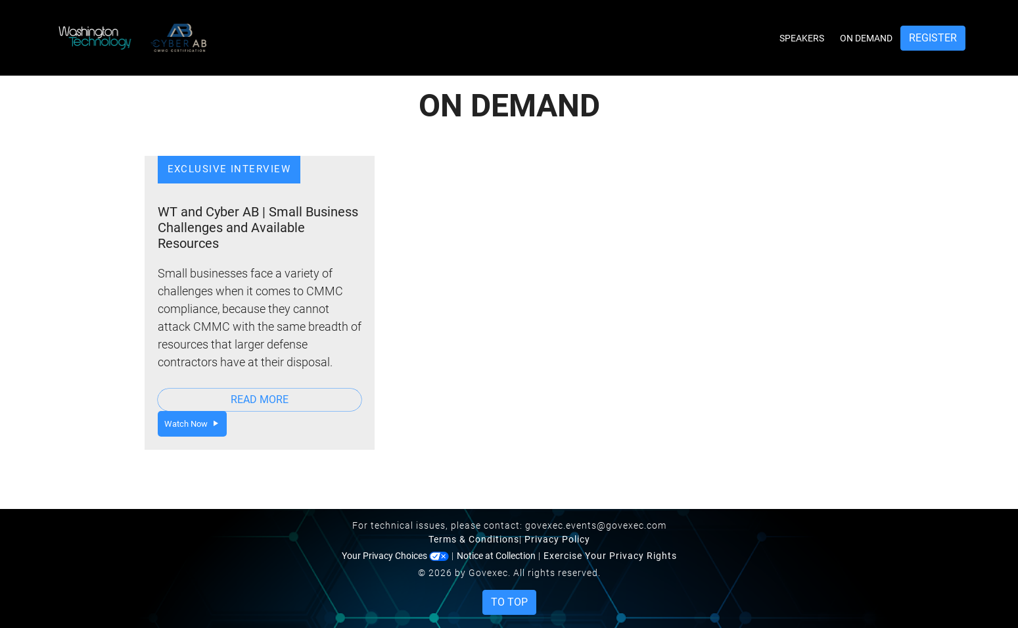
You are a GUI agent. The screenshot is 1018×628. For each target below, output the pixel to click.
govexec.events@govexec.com (595, 525)
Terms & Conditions (473, 539)
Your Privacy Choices (395, 555)
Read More (260, 399)
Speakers (801, 38)
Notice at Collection (496, 555)
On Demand (866, 38)
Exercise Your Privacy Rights (610, 555)
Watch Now (192, 424)
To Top (509, 602)
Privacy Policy (557, 539)
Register (933, 38)
